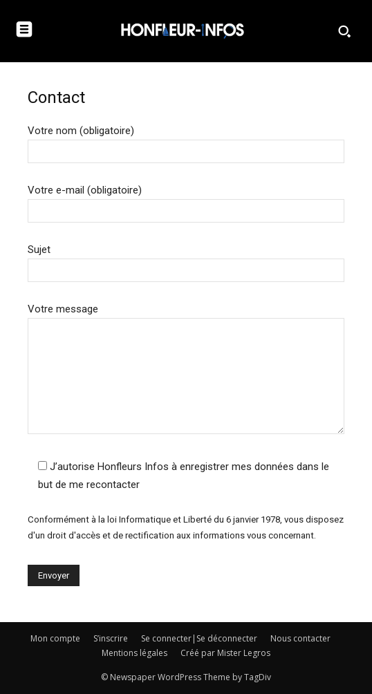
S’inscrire (110, 638)
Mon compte (55, 638)
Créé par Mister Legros (225, 653)
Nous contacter (300, 638)
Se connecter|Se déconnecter (199, 638)
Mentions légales (134, 653)
